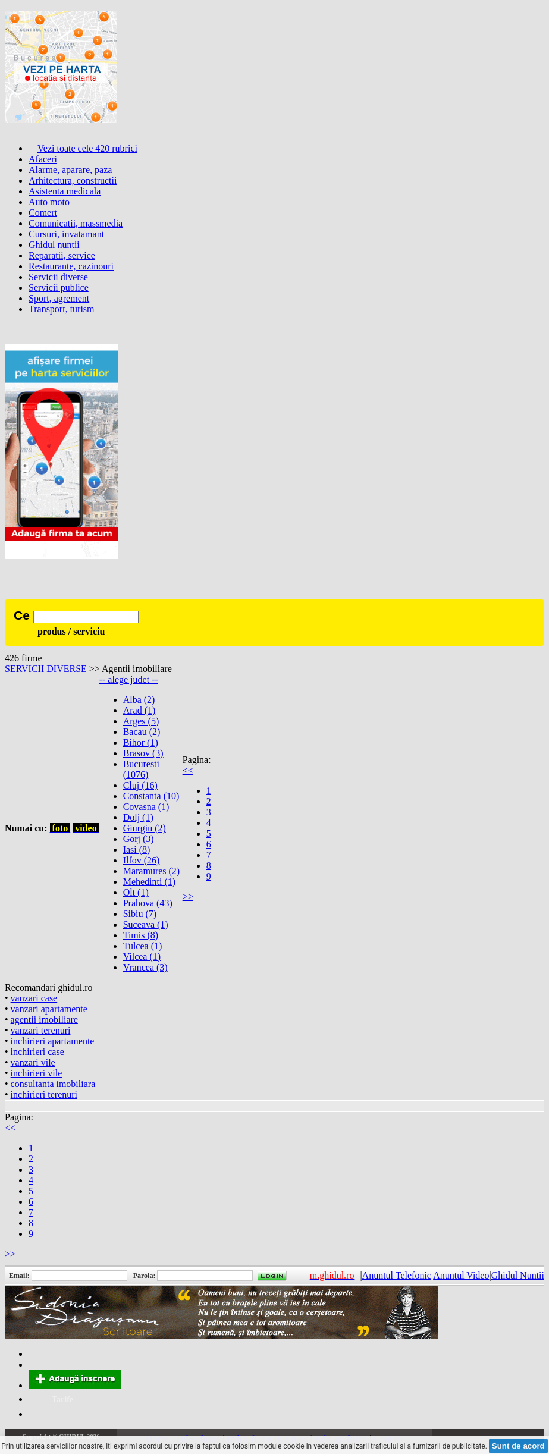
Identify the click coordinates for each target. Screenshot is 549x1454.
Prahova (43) (147, 903)
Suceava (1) (145, 924)
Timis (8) (140, 935)
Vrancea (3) (145, 967)
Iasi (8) (136, 849)
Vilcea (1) (142, 956)
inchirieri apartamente (53, 1041)
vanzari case (34, 998)
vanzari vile (33, 1062)
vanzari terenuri (41, 1030)
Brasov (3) (143, 753)
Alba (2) (139, 700)
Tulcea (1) (142, 946)
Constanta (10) (151, 796)
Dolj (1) (138, 817)
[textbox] (86, 617)
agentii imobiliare (44, 1020)
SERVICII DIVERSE (46, 669)
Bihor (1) (140, 742)
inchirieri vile (36, 1073)
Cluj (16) (140, 785)
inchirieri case (37, 1052)
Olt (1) (136, 892)
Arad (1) (139, 710)
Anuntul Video (461, 1275)
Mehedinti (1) (149, 882)
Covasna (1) (146, 807)
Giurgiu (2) (144, 828)
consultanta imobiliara (53, 1084)
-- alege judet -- (128, 679)
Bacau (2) (142, 732)
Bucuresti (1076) (141, 769)
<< (188, 770)
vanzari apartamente (49, 1009)
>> (188, 896)
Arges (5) (141, 721)
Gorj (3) (138, 839)
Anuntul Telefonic (396, 1275)
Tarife (62, 1399)
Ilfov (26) (141, 860)
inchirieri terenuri (44, 1094)
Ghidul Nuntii (517, 1275)
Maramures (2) (151, 871)
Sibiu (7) (139, 914)
